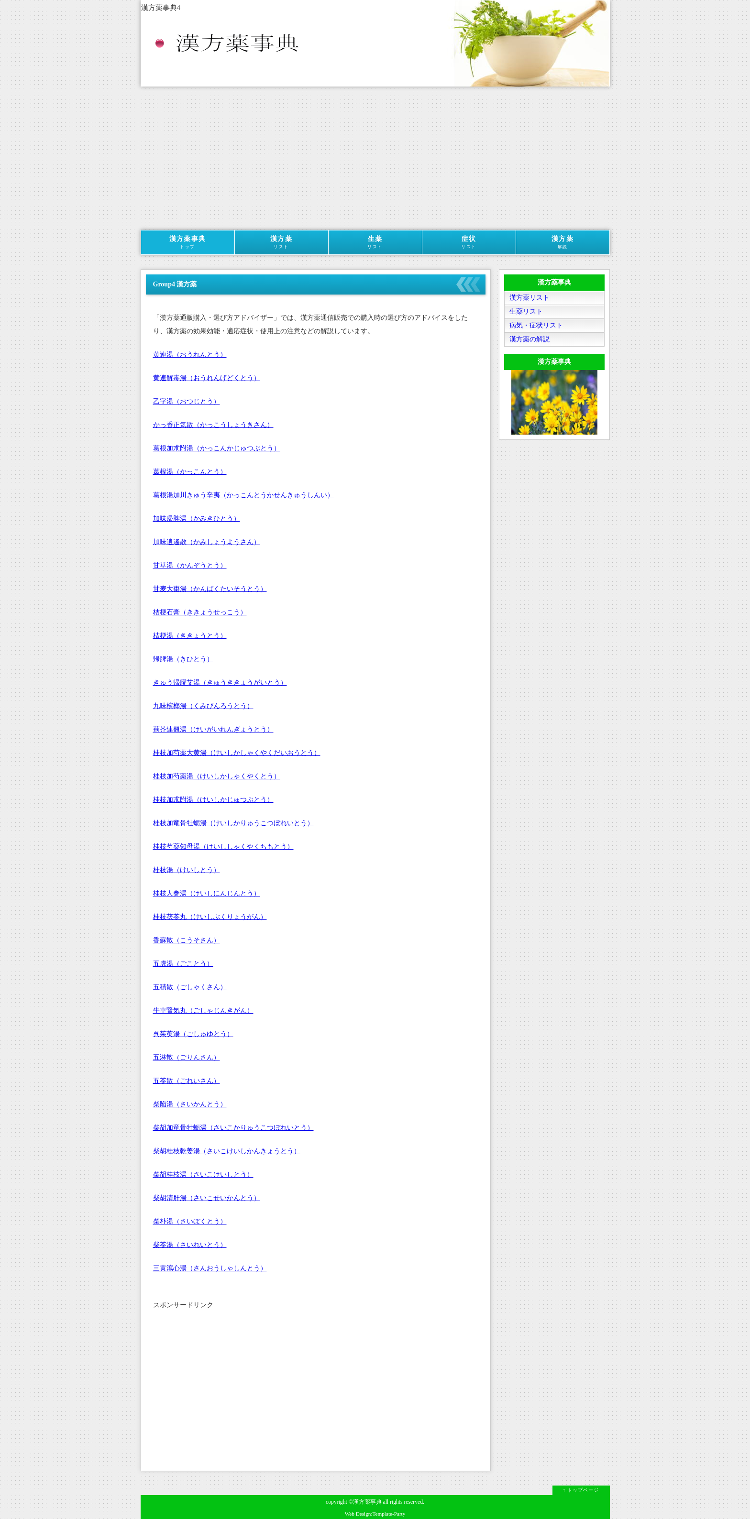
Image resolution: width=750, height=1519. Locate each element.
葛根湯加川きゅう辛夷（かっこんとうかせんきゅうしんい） (243, 495)
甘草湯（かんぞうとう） (190, 565)
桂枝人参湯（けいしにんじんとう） (206, 893)
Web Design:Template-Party (375, 1514)
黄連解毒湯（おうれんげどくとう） (206, 378)
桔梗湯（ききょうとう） (190, 635)
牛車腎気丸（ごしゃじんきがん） (203, 1010)
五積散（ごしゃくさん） (190, 987)
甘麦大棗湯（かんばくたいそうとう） (210, 588)
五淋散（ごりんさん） (186, 1057)
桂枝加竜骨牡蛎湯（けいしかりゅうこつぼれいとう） (233, 823)
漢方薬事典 (187, 242)
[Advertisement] (375, 158)
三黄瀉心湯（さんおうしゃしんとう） (210, 1268)
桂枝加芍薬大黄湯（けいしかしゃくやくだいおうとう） (236, 752)
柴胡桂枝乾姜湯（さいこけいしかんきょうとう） (226, 1151)
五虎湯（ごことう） (183, 963)
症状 (469, 242)
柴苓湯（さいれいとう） (190, 1244)
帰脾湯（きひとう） (183, 659)
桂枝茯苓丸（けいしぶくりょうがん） (210, 916)
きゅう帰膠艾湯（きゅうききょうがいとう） (220, 682)
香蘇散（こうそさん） (186, 940)
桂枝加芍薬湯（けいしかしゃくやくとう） (216, 776)
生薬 (375, 242)
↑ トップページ (581, 1490)
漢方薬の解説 (529, 339)
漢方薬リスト (529, 297)
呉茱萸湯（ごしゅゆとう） (193, 1034)
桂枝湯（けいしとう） (186, 870)
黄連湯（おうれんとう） (190, 354)
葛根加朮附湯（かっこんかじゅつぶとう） (216, 448)
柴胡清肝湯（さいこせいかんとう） (206, 1198)
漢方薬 (281, 242)
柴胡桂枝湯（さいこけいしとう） (203, 1174)
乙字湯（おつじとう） (186, 401)
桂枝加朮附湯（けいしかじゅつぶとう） (213, 799)
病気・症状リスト (536, 325)
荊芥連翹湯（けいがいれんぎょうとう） (213, 729)
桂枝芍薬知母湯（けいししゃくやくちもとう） (223, 846)
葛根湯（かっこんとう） (190, 471)
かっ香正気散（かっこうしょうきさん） (213, 424)
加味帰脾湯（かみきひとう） (196, 518)
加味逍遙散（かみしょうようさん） (206, 542)
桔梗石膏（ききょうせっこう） (200, 612)
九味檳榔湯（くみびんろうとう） (203, 706)
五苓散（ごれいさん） (186, 1080)
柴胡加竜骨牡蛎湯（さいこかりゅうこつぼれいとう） (233, 1127)
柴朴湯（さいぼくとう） (190, 1221)
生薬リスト (526, 311)
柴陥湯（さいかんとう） (190, 1104)
